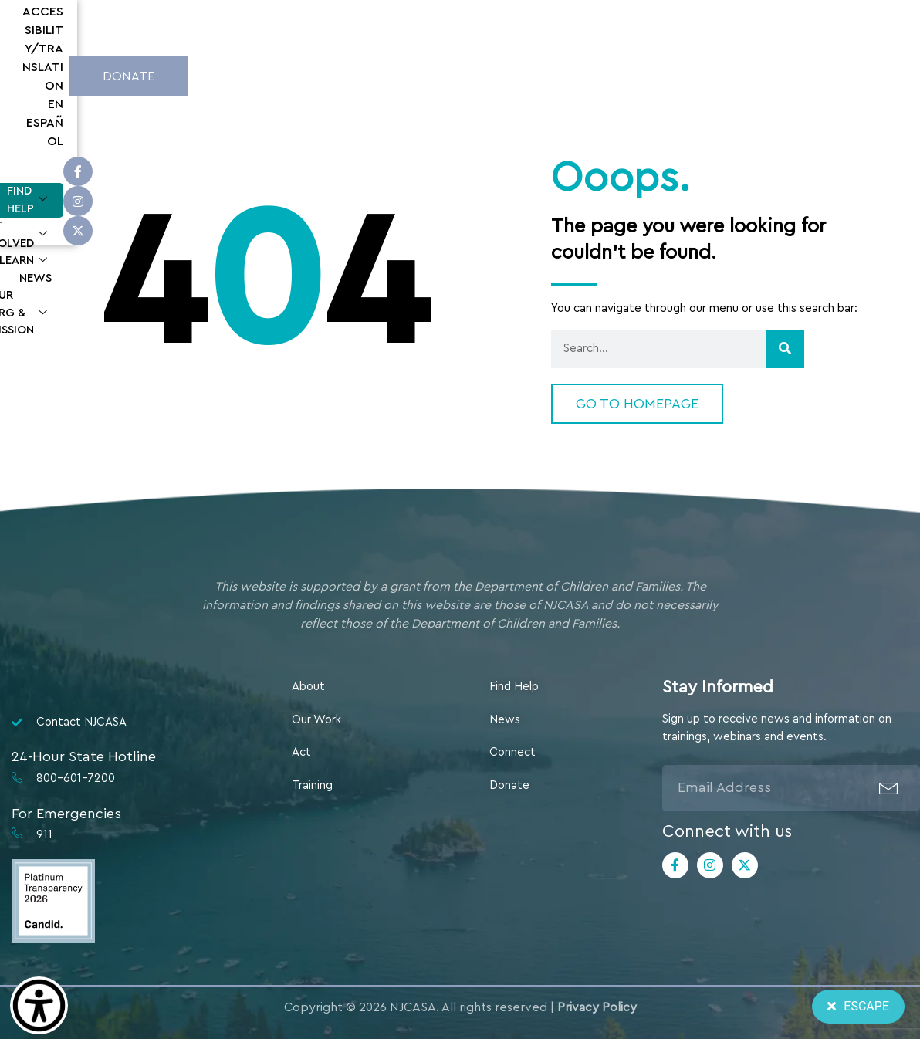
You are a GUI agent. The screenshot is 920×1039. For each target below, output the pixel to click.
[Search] (785, 349)
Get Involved (409, 74)
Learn (508, 74)
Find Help (301, 74)
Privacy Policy (597, 1007)
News (576, 74)
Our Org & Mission (677, 74)
